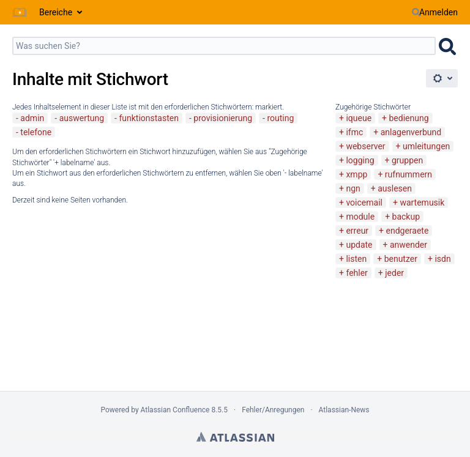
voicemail (364, 202)
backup (406, 216)
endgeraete (407, 231)
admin (32, 118)
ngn (353, 188)
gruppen (407, 160)
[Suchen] (416, 12)
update (359, 245)
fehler (356, 273)
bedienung (409, 118)
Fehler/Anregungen (273, 410)
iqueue (358, 118)
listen (356, 259)
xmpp (356, 174)
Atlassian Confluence (175, 410)
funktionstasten (149, 118)
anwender (408, 245)
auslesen (395, 188)
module (360, 216)
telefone (35, 132)
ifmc (354, 132)
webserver (365, 146)
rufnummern (408, 174)
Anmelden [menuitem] (438, 12)
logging (360, 160)
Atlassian (235, 437)
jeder (394, 273)
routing (280, 118)
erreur (357, 231)
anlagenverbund (411, 132)
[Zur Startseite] (19, 12)
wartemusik (422, 202)
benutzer (400, 259)
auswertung (81, 118)
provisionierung (222, 118)
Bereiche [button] (55, 12)
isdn (442, 259)
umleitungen (426, 146)
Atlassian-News (344, 410)
